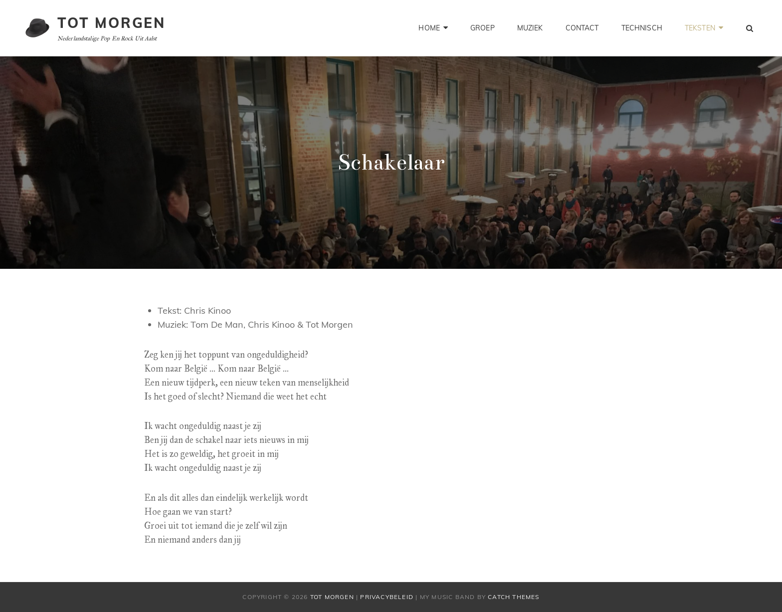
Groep (482, 27)
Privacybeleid (386, 597)
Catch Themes (513, 597)
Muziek (530, 27)
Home (429, 27)
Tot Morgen (111, 22)
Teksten (700, 27)
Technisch (641, 27)
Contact (582, 27)
